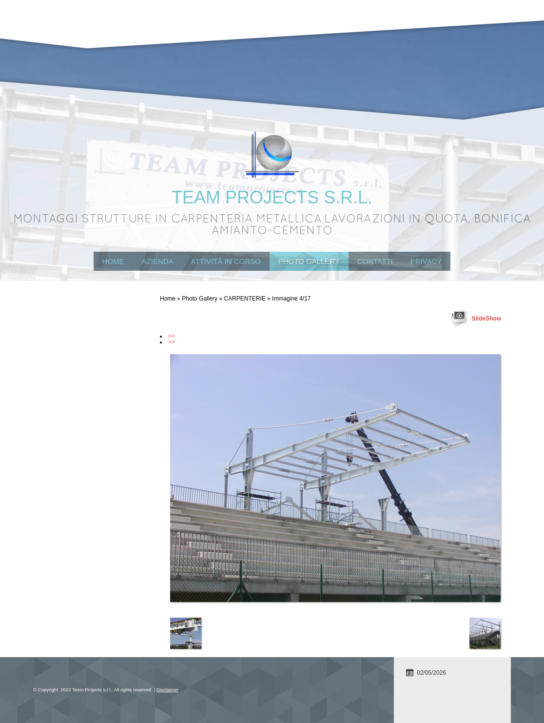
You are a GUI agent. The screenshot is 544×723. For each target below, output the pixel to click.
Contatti (375, 261)
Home (113, 261)
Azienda (158, 261)
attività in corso (226, 261)
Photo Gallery (309, 261)
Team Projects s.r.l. (272, 197)
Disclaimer (167, 689)
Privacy (426, 261)
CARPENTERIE (244, 298)
